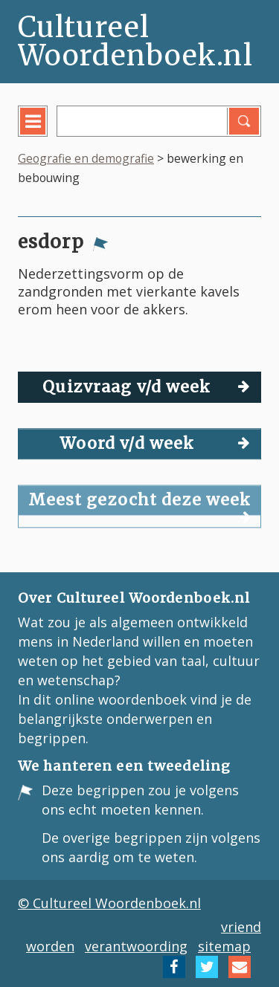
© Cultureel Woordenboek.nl (109, 903)
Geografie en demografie (86, 158)
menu (43, 132)
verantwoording (136, 946)
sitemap (224, 946)
